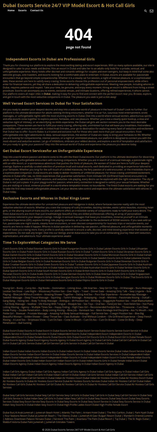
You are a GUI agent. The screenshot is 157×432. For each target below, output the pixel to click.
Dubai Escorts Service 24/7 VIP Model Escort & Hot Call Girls (69, 5)
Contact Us (36, 10)
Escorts (22, 10)
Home (11, 10)
